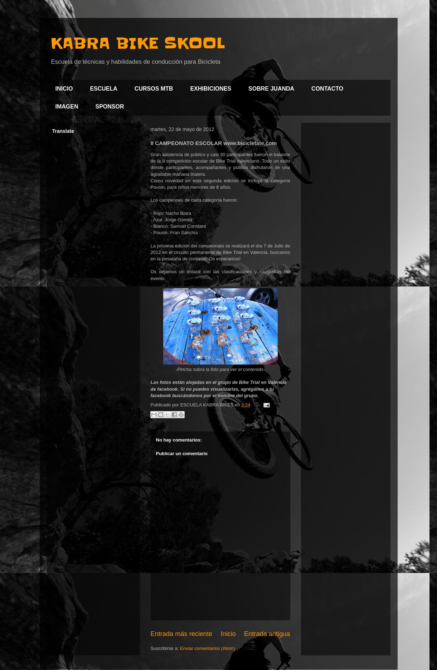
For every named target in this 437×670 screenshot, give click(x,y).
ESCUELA (103, 89)
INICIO (64, 89)
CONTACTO (327, 89)
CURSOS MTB (154, 89)
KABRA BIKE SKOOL (137, 43)
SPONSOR (110, 106)
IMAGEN (66, 106)
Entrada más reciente (182, 633)
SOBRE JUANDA (271, 89)
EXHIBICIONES (210, 89)
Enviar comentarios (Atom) (207, 648)
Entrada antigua (267, 633)
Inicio (228, 633)
